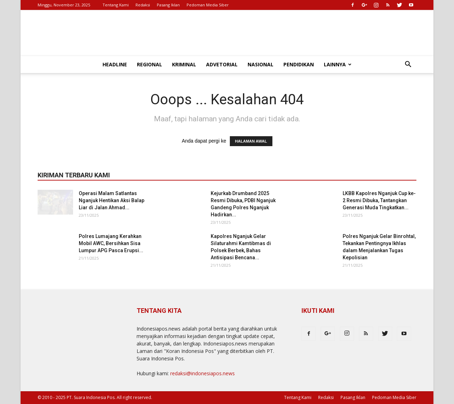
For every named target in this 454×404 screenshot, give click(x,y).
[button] (407, 65)
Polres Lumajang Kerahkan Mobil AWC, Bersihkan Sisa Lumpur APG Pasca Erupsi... (111, 243)
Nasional (260, 64)
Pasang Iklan (168, 4)
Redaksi (142, 4)
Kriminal (184, 64)
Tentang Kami (116, 4)
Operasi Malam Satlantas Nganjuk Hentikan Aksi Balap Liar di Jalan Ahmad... (111, 200)
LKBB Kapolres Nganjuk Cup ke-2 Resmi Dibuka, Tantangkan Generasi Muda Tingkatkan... (379, 200)
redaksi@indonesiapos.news (202, 373)
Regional (149, 64)
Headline (115, 64)
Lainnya (337, 64)
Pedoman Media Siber (208, 4)
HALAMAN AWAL (251, 141)
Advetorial (222, 64)
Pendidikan (298, 64)
